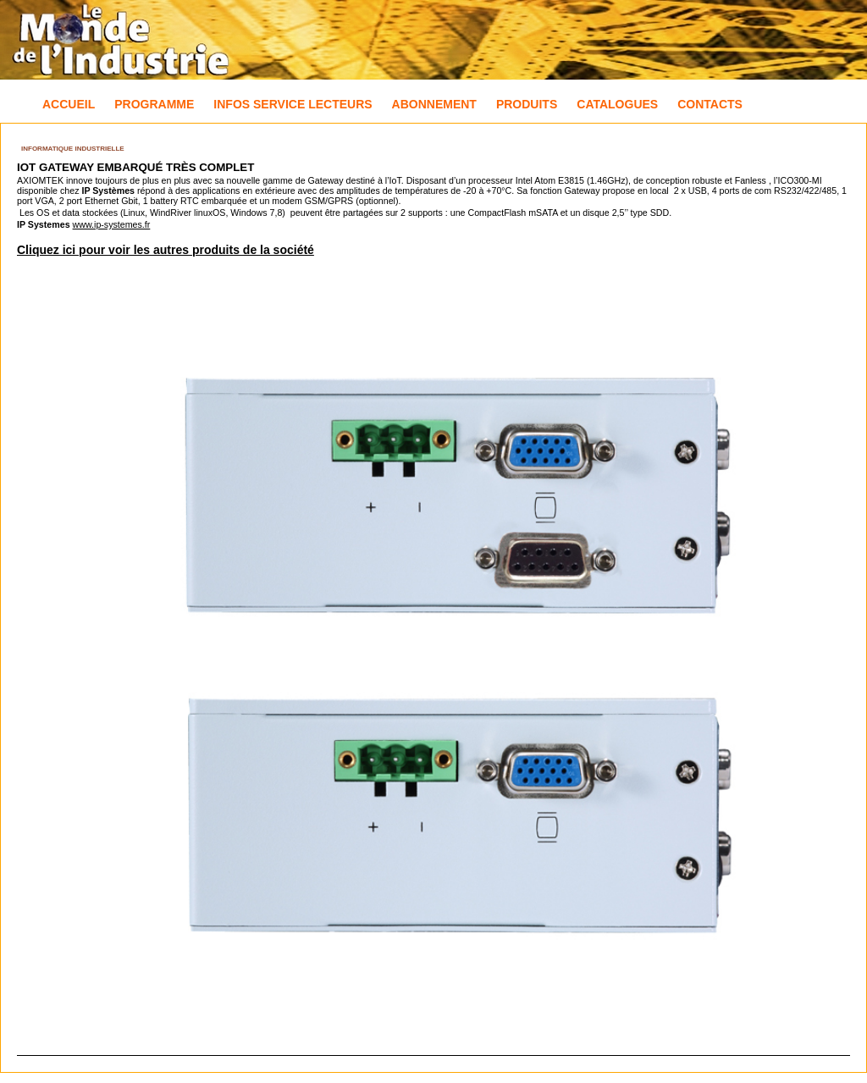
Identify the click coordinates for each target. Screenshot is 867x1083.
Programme (154, 104)
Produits (526, 104)
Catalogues (617, 104)
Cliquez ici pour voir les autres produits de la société (165, 250)
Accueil (68, 104)
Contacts (710, 104)
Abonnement (434, 104)
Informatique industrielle (72, 148)
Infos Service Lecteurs (292, 104)
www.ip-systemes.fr (112, 224)
